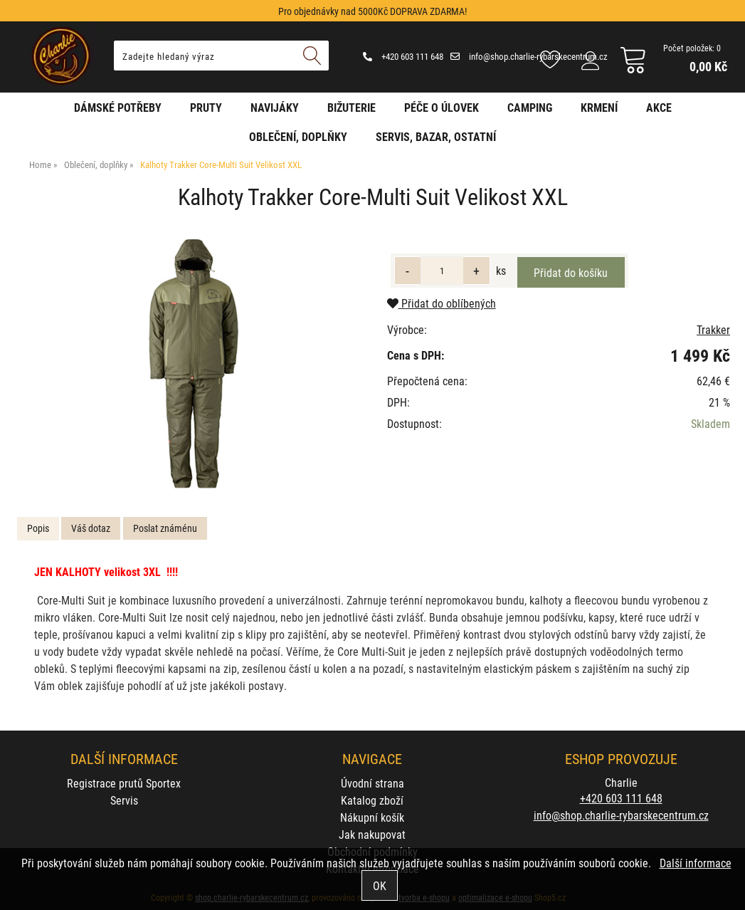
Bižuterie (351, 107)
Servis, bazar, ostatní (436, 136)
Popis (38, 528)
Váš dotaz (90, 528)
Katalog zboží (372, 800)
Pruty (206, 107)
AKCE (659, 107)
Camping (529, 107)
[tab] (38, 528)
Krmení (599, 107)
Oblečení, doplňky (298, 136)
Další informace (695, 862)
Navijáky (274, 107)
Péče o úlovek (441, 107)
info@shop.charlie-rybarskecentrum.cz (529, 56)
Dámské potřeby (118, 107)
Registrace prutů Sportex (124, 782)
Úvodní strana (372, 782)
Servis (124, 800)
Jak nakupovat (372, 834)
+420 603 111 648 (403, 56)
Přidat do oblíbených (441, 303)
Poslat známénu (165, 528)
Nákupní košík (372, 817)
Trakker (713, 329)
